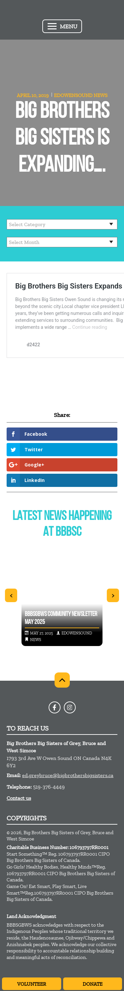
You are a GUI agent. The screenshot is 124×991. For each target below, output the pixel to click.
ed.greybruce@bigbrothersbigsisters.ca (67, 775)
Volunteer (31, 984)
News (100, 95)
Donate (93, 984)
